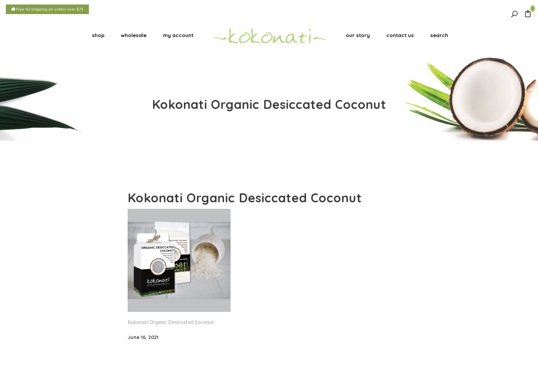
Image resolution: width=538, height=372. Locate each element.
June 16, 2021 (143, 337)
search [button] (439, 35)
